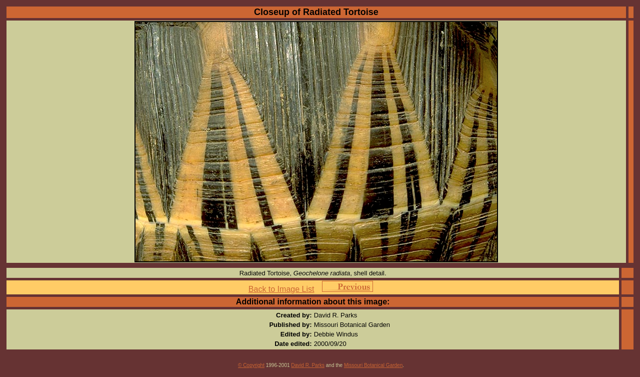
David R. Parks (307, 365)
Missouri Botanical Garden (373, 365)
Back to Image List (281, 289)
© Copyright (251, 365)
